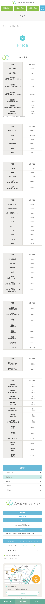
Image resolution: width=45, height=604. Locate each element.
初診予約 (20, 8)
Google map (22, 593)
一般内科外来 (9, 472)
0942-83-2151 (22, 516)
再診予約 (33, 8)
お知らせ (7, 601)
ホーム (6, 26)
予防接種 (8, 485)
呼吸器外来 (9, 477)
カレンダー (22, 601)
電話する (7, 8)
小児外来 (8, 490)
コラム (37, 601)
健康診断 (8, 481)
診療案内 (12, 26)
